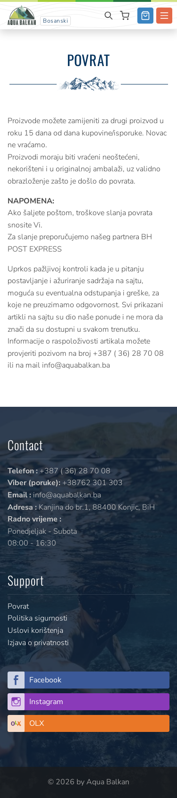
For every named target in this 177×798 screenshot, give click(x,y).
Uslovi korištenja (35, 630)
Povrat (18, 606)
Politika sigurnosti (37, 618)
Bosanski (55, 21)
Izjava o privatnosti (38, 643)
